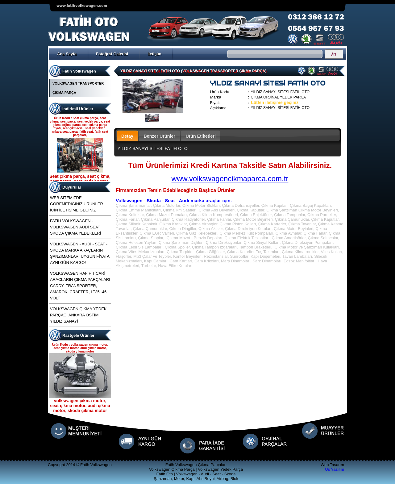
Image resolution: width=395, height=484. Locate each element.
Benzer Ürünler (159, 136)
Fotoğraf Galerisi (112, 54)
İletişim (154, 54)
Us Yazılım (334, 469)
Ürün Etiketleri (200, 136)
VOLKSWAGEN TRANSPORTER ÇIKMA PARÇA (78, 87)
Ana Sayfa (67, 54)
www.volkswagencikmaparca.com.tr (230, 178)
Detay (127, 136)
